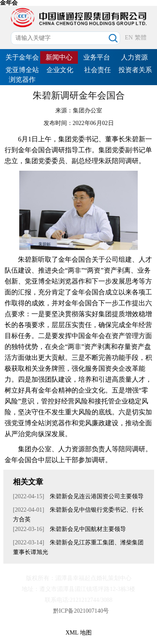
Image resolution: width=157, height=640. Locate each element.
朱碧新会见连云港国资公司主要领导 (96, 496)
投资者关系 (135, 69)
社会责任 (97, 69)
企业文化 (59, 69)
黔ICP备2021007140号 (81, 611)
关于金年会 (22, 57)
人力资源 (134, 57)
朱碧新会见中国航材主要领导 (87, 529)
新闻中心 (59, 57)
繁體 (141, 37)
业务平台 (96, 57)
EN (129, 37)
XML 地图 (78, 633)
